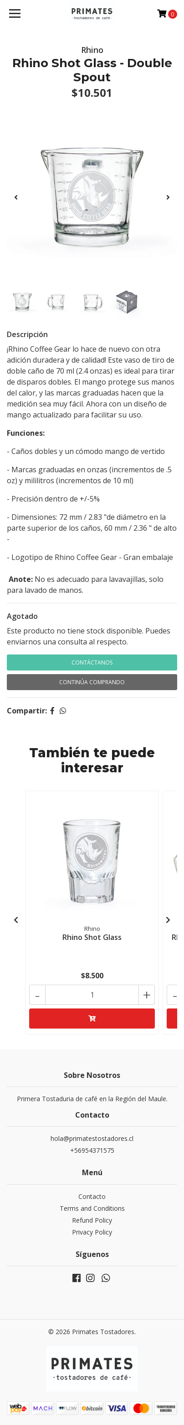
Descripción (27, 334)
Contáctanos (92, 662)
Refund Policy (92, 1220)
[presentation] (16, 197)
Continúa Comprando (92, 682)
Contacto (92, 1196)
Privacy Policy (92, 1232)
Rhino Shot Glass (92, 937)
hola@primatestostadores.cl (92, 1138)
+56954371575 (92, 1150)
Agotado (22, 616)
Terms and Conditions (92, 1208)
